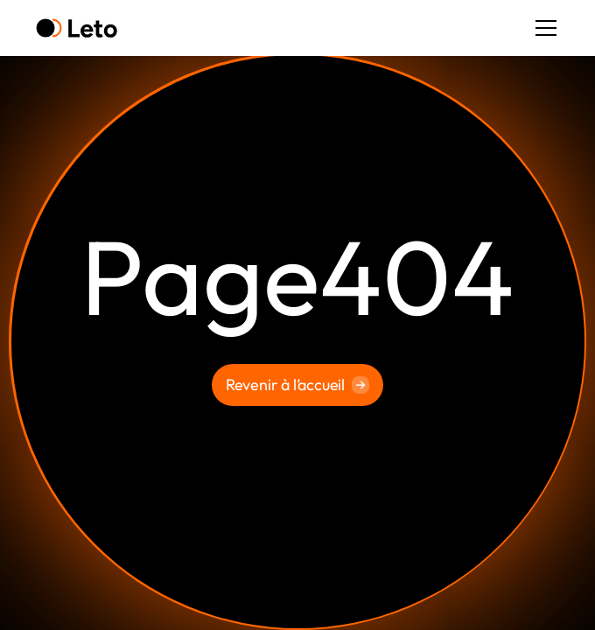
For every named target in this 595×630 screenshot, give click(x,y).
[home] (76, 28)
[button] (542, 28)
